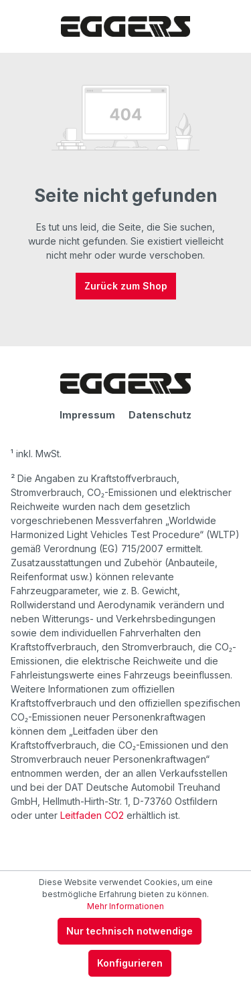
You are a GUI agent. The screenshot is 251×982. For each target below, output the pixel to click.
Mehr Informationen (125, 906)
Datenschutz (160, 414)
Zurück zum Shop (125, 285)
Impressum (87, 414)
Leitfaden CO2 (92, 815)
